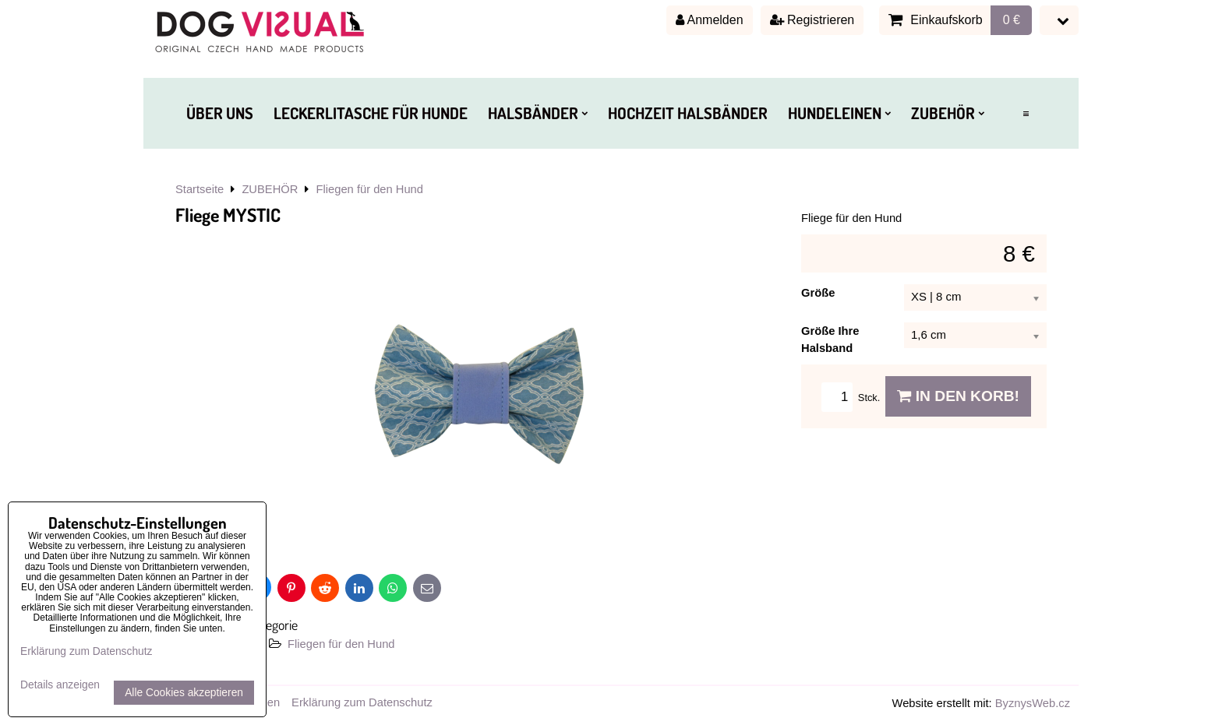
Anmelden (709, 19)
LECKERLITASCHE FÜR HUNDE (371, 113)
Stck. (853, 397)
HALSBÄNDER (538, 113)
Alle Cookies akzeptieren (184, 693)
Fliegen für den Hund (341, 644)
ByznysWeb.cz (1032, 703)
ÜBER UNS (219, 113)
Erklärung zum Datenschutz (362, 702)
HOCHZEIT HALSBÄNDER (688, 113)
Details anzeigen (60, 685)
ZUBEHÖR (947, 113)
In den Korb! (958, 396)
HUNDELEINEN (839, 113)
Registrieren (812, 19)
